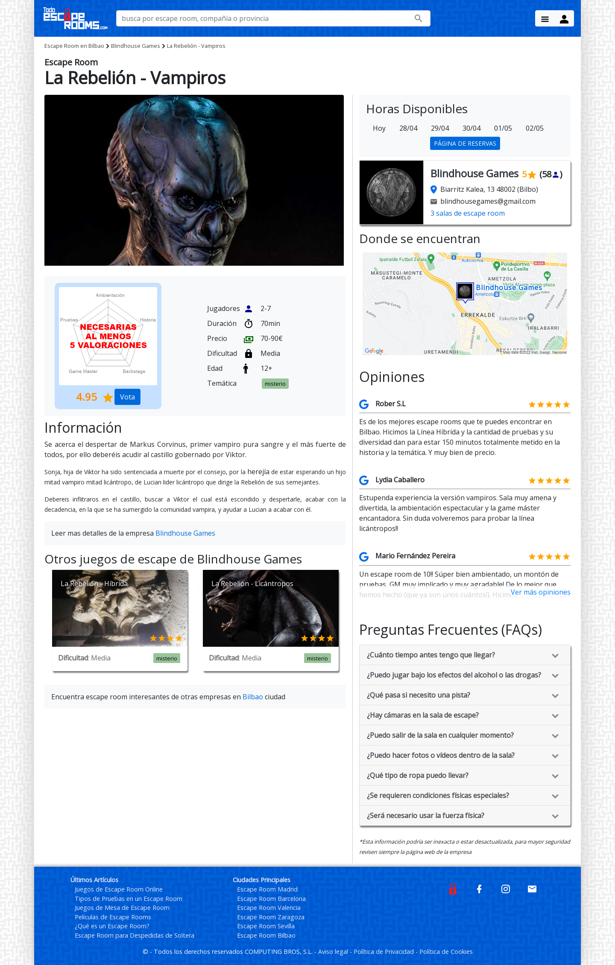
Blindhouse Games (135, 46)
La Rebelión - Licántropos (252, 583)
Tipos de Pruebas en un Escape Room (128, 899)
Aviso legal (334, 951)
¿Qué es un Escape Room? (112, 926)
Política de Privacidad (385, 951)
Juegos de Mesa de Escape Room (122, 907)
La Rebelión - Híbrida (94, 583)
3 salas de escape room (467, 213)
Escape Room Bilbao (266, 935)
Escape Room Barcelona (271, 899)
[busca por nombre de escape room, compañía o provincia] (273, 18)
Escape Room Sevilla (266, 926)
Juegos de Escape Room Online (119, 889)
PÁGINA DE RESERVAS (465, 143)
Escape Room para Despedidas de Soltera (134, 935)
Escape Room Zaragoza (271, 917)
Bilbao (74, 46)
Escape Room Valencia (269, 907)
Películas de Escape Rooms (113, 917)
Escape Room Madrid (267, 889)
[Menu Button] (545, 18)
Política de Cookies (446, 951)
